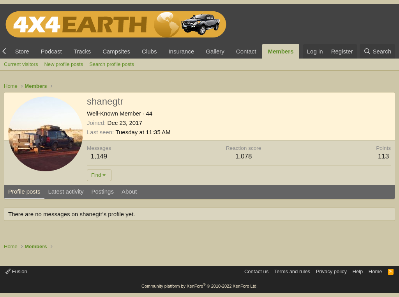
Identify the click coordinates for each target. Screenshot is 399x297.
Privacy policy (331, 271)
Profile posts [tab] (24, 191)
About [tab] (129, 191)
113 (383, 156)
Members (281, 51)
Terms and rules (292, 271)
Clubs (149, 51)
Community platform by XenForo (199, 286)
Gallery (215, 51)
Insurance (181, 51)
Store (22, 51)
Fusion (16, 271)
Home (375, 271)
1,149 (99, 156)
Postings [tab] (102, 191)
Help (358, 271)
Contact (246, 51)
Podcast (51, 51)
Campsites (116, 51)
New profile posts (63, 64)
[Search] (377, 51)
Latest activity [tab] (66, 191)
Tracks (82, 51)
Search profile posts (111, 64)
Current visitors (21, 64)
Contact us (256, 271)
